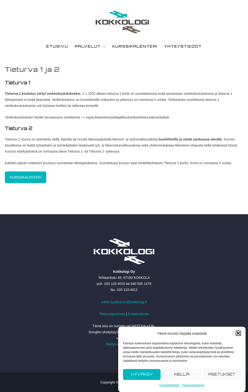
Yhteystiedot (183, 46)
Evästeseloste (138, 314)
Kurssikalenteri (134, 46)
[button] (238, 333)
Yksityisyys (113, 344)
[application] (103, 46)
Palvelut (90, 46)
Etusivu (57, 46)
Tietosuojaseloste (193, 385)
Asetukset (221, 374)
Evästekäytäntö (169, 385)
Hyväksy (142, 374)
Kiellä (181, 374)
